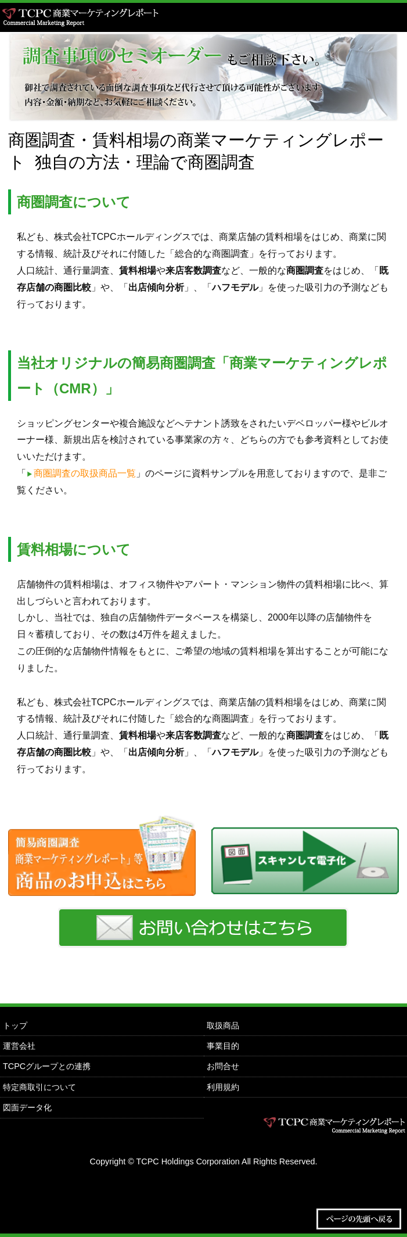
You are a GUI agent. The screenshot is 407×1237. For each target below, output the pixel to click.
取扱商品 (223, 1025)
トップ (15, 1025)
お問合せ (223, 1066)
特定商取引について (39, 1087)
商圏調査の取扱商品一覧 (85, 473)
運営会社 (19, 1045)
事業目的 (223, 1045)
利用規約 (223, 1087)
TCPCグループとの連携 (47, 1066)
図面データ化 (27, 1107)
